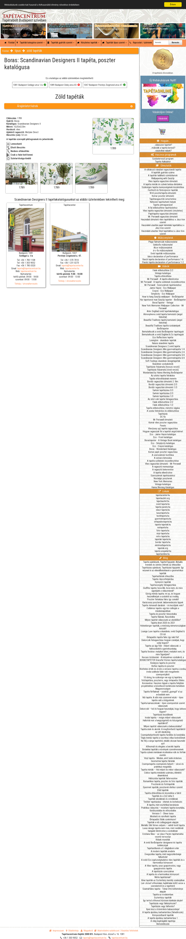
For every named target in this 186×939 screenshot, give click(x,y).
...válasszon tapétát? (163, 144)
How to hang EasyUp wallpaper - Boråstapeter (163, 296)
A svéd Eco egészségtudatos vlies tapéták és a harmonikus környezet (162, 861)
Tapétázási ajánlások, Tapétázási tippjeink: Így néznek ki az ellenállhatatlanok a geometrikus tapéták (163, 570)
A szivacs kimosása (163, 458)
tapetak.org (163, 548)
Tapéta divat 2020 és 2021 (163, 622)
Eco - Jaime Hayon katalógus (163, 434)
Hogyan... (163, 140)
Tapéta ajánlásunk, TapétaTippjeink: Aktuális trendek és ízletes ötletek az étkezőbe (163, 563)
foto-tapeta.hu (163, 530)
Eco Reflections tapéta (162, 337)
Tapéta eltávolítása (162, 276)
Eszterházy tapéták (163, 897)
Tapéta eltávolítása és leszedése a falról (163, 793)
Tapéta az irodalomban (163, 894)
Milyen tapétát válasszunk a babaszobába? (163, 726)
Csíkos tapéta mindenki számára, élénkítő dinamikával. (162, 774)
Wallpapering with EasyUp (162, 178)
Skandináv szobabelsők (162, 364)
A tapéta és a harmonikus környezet (163, 874)
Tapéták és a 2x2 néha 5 (163, 796)
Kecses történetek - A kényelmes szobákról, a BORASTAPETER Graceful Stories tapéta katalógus (163, 658)
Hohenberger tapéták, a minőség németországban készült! (163, 627)
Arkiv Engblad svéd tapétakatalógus (163, 311)
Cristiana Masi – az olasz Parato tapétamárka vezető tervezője (162, 835)
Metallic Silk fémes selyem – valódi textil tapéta (163, 825)
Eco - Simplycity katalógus (163, 443)
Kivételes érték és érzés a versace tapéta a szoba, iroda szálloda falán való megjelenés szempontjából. (163, 672)
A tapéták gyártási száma (162, 172)
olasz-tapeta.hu (163, 510)
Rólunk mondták (163, 839)
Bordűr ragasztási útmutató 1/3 (163, 387)
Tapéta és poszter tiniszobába (163, 614)
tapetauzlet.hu (163, 501)
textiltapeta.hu (163, 515)
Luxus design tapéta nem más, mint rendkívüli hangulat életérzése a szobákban (162, 829)
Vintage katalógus (163, 273)
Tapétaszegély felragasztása (163, 585)
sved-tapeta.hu (163, 504)
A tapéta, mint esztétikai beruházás (163, 805)
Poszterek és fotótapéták (163, 784)
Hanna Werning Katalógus (162, 487)
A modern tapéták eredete (163, 851)
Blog (163, 557)
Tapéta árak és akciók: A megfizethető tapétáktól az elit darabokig (163, 730)
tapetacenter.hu (72, 268)
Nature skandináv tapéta (163, 343)
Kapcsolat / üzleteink (141, 42)
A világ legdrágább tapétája (163, 921)
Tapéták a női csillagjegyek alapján (162, 822)
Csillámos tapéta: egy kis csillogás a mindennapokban (163, 609)
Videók (163, 266)
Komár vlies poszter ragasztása (163, 422)
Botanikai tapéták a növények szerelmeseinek (163, 749)
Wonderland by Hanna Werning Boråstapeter (163, 372)
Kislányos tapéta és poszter (163, 663)
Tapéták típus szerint (114, 42)
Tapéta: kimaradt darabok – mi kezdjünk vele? (163, 605)
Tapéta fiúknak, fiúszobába (163, 616)
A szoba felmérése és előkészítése (163, 411)
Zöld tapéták (163, 790)
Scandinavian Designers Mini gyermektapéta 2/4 (163, 352)
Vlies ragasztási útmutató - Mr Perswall (163, 463)
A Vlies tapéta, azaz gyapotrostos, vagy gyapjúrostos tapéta (163, 867)
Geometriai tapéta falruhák (163, 761)
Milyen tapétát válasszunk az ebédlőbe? (163, 620)
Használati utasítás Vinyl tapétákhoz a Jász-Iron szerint (162, 232)
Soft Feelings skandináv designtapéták (162, 361)
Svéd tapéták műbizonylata (163, 253)
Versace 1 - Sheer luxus (163, 813)
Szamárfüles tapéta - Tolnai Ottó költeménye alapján (163, 890)
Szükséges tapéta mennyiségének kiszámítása (163, 187)
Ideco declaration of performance (162, 256)
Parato (163, 425)
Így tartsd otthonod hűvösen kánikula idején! (163, 900)
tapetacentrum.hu (28, 271)
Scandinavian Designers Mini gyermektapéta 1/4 (163, 349)
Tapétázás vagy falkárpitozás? (163, 903)
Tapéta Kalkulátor (163, 161)
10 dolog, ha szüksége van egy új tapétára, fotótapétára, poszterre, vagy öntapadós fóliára (163, 679)
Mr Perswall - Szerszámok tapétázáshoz (162, 285)
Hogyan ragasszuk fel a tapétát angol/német (163, 431)
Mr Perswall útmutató (163, 419)
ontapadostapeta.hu (163, 521)
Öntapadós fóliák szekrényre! (163, 819)
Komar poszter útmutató (163, 196)
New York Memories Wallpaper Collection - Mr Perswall (163, 307)
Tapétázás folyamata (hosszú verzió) (163, 366)
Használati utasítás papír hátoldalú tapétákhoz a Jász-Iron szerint (162, 226)
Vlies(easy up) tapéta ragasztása (163, 428)
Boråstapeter (163, 328)
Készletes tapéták (88, 42)
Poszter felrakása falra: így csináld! (163, 599)
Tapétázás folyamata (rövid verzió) (163, 369)
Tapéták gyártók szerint (61, 42)
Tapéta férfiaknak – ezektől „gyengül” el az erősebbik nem (162, 693)
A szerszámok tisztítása (163, 455)
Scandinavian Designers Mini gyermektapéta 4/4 (163, 358)
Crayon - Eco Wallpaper (162, 290)
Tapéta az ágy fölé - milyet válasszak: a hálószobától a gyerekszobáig (163, 647)
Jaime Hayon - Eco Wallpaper (163, 288)
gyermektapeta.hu (163, 518)
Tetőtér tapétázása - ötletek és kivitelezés (162, 801)
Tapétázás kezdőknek (163, 714)
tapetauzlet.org (163, 498)
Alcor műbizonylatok (163, 247)
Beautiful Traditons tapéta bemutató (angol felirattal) (163, 321)
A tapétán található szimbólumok (163, 175)
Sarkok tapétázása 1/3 (163, 396)
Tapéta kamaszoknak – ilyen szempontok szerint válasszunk (163, 704)
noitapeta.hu (162, 527)
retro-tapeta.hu (163, 536)
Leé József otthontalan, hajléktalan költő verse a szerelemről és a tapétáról (163, 884)
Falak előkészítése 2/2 (163, 270)
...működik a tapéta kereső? (162, 147)
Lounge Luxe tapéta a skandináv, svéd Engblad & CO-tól (163, 633)
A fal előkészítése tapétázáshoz (162, 207)
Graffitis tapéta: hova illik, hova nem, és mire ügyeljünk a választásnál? (163, 589)
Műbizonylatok (163, 237)
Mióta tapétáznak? (162, 877)
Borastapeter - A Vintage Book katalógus (162, 440)
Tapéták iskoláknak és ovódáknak (163, 799)
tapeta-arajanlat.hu (163, 551)
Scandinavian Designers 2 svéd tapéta (163, 346)
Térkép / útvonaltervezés (26, 283)
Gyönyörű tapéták (163, 582)
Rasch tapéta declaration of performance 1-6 (162, 259)
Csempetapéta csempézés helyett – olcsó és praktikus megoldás (163, 765)
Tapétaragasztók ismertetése (162, 199)
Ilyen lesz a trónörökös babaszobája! (162, 909)
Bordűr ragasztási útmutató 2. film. (163, 381)
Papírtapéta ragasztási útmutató (162, 213)
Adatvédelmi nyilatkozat (106, 930)
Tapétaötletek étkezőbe (163, 576)
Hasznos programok (163, 154)
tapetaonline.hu (163, 554)
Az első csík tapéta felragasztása (163, 399)
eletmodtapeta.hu (163, 545)
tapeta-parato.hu (162, 507)
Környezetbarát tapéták (163, 915)
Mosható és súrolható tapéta (163, 816)
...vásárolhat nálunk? (163, 150)
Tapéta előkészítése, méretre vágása (163, 408)
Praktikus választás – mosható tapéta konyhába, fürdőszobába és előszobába (163, 809)
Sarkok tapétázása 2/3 (163, 393)
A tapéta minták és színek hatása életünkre (162, 184)
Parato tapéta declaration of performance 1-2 (163, 262)
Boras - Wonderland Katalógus (162, 449)
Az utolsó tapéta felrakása (163, 375)
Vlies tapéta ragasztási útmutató (163, 181)
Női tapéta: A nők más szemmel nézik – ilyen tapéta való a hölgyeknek (162, 699)
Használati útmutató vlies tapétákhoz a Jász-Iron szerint (163, 221)
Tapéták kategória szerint (30, 42)
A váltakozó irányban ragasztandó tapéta (162, 169)
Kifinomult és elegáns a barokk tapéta (163, 746)
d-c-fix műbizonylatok (163, 250)
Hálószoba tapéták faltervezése (162, 778)
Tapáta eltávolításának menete (163, 378)
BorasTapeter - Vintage (162, 302)
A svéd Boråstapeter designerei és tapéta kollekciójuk (163, 844)
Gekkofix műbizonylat (163, 244)
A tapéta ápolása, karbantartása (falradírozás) (162, 912)
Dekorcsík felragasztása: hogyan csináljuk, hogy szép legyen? (162, 641)
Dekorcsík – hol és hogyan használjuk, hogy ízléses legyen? (163, 710)
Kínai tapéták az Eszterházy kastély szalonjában (163, 880)
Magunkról (87, 930)
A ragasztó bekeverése (163, 469)
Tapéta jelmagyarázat (163, 204)
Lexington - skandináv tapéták (162, 340)
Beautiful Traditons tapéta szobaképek (162, 325)
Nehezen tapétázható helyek (163, 202)
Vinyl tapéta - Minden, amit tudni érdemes (163, 758)
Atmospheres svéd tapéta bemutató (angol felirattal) (162, 315)
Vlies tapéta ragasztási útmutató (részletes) (163, 210)
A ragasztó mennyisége (163, 466)
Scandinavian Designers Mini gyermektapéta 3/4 (163, 355)
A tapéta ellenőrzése (162, 472)
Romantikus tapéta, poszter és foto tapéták (163, 781)
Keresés (175, 42)
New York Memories (163, 481)
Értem (173, 4)
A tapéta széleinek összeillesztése (163, 460)
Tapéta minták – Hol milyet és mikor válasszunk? (163, 769)
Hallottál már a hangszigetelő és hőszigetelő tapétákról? (163, 722)
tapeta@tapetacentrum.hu (29, 268)
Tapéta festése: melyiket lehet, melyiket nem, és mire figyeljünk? (163, 653)
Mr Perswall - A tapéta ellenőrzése (163, 279)
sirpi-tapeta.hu (163, 533)
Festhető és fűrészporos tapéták (163, 190)
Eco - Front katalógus (162, 437)
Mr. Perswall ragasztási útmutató (163, 216)
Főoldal (10, 42)
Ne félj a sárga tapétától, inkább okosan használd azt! (163, 742)
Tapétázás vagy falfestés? (163, 906)
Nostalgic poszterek (163, 478)
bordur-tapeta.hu (162, 542)
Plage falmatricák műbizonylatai (162, 241)
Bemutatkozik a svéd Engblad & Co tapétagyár (163, 334)
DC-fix (163, 416)
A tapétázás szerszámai (163, 871)
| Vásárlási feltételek (129, 930)
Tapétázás (163, 413)
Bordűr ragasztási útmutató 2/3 (163, 384)
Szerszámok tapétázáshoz (163, 475)
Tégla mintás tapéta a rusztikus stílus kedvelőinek (163, 737)
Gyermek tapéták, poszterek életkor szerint (163, 787)
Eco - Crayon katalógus (162, 446)
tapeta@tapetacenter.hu (72, 265)
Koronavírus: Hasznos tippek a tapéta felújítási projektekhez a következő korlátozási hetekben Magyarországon (163, 686)
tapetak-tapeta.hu (163, 539)
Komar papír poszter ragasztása (162, 452)
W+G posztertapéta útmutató (163, 193)
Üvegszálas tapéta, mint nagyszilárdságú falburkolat (163, 855)
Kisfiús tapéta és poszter (162, 666)
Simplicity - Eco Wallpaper (163, 293)
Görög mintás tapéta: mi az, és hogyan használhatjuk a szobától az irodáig (163, 595)
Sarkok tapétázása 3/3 (163, 390)
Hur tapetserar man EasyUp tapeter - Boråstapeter (163, 299)
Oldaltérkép (72, 930)
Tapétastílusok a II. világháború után (163, 848)
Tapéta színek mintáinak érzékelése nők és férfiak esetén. (163, 753)
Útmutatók (163, 165)
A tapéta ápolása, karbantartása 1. (163, 918)
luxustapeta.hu (163, 513)
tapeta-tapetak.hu (163, 524)
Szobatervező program (163, 158)
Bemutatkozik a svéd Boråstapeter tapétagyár (163, 331)
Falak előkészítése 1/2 (163, 405)
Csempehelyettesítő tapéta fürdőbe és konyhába (163, 735)
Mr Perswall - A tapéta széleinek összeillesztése (163, 282)
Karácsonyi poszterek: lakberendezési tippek (162, 602)
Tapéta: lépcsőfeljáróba (163, 579)
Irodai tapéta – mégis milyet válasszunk (163, 717)
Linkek (163, 491)
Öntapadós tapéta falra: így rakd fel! (163, 637)
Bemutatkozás (162, 924)
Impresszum (56, 930)
